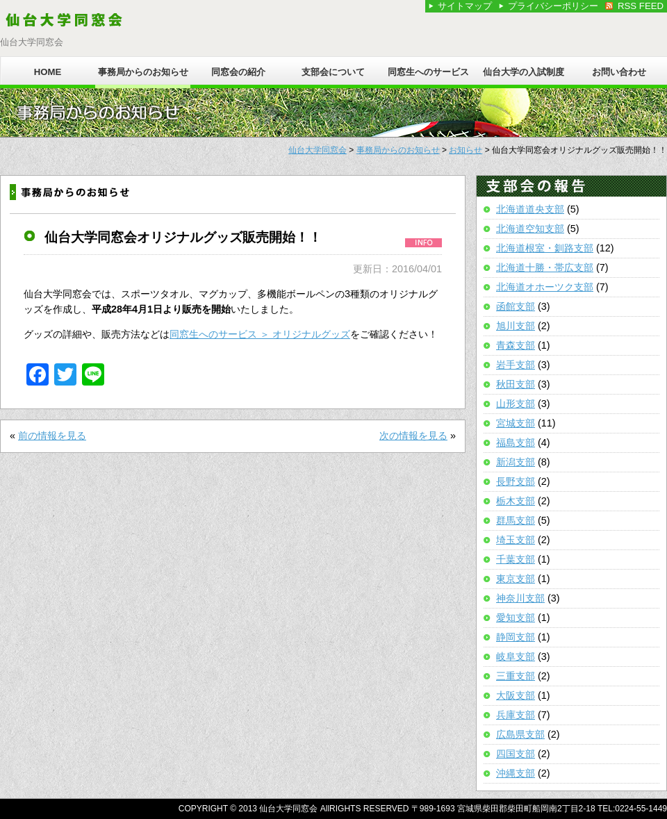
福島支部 (515, 442)
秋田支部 (515, 384)
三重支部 (515, 675)
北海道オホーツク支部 (544, 286)
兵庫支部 (515, 714)
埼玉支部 (515, 539)
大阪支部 (515, 695)
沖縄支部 (515, 773)
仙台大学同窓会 (317, 150)
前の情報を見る (52, 435)
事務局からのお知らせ (143, 72)
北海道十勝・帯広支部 (544, 267)
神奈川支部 (520, 598)
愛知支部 (515, 617)
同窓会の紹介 (238, 72)
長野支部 (515, 481)
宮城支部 (515, 423)
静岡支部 (515, 637)
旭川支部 (515, 325)
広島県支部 (520, 734)
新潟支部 (515, 462)
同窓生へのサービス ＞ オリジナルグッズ (260, 334)
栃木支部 (515, 500)
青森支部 (515, 345)
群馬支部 (515, 520)
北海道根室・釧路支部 (544, 248)
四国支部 (515, 753)
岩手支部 (515, 364)
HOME (48, 72)
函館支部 (515, 306)
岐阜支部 (515, 656)
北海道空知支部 (530, 228)
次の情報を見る (413, 435)
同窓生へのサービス (428, 72)
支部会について (333, 72)
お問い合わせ (619, 72)
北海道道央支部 (530, 209)
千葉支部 (515, 559)
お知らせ (465, 150)
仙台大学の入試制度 (523, 72)
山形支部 (515, 403)
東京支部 (515, 578)
